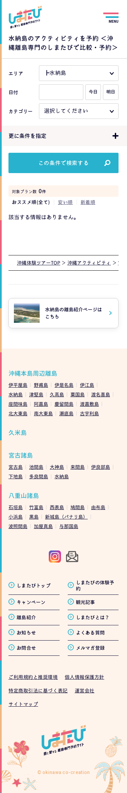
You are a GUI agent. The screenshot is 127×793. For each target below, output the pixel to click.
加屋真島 (43, 526)
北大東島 (17, 413)
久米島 (17, 433)
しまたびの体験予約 (95, 585)
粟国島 (77, 394)
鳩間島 (77, 507)
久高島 (57, 394)
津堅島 (36, 394)
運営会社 (84, 690)
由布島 (98, 507)
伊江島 (87, 385)
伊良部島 (100, 467)
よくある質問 (90, 632)
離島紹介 (26, 617)
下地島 (15, 476)
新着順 (88, 202)
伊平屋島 (17, 385)
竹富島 (36, 507)
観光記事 (85, 602)
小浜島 (15, 517)
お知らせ (26, 632)
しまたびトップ (33, 585)
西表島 (57, 507)
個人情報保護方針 (84, 677)
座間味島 (17, 404)
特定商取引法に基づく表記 (38, 690)
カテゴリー (20, 111)
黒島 (34, 517)
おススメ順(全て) (31, 202)
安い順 (65, 202)
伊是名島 (64, 385)
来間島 (77, 467)
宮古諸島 (20, 455)
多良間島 (38, 476)
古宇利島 (89, 413)
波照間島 (17, 526)
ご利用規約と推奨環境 (33, 677)
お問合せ (26, 648)
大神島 (57, 467)
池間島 (36, 467)
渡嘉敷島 (89, 404)
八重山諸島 (23, 496)
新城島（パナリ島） (66, 517)
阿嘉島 (41, 404)
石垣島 (15, 507)
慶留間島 (64, 404)
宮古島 (15, 467)
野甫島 (41, 385)
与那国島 (68, 526)
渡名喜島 (100, 394)
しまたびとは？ (93, 617)
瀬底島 (66, 413)
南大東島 (43, 413)
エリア (15, 73)
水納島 (15, 394)
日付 (13, 92)
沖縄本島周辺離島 (32, 373)
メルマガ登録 (90, 648)
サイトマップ (23, 704)
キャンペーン (31, 602)
